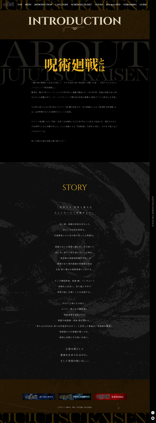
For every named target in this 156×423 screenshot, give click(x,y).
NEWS (28, 4)
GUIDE (143, 4)
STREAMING (130, 4)
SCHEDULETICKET (81, 4)
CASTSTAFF (61, 4)
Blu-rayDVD (113, 4)
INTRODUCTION (43, 4)
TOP (19, 4)
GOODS (99, 4)
